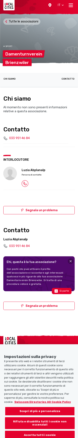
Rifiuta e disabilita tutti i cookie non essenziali (40, 426)
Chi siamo (10, 79)
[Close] (70, 261)
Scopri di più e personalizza (40, 414)
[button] (49, 5)
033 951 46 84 (19, 138)
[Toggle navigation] (71, 5)
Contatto (68, 79)
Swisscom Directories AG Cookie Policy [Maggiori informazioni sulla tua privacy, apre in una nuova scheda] (42, 405)
